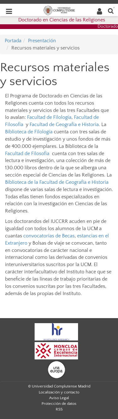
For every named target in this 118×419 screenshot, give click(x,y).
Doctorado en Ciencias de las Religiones (61, 20)
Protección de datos (59, 403)
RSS (59, 409)
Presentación (42, 41)
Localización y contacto (59, 392)
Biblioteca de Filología (29, 132)
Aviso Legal (59, 398)
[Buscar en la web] (111, 10)
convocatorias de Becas (49, 236)
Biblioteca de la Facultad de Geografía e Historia (57, 182)
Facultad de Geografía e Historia (64, 124)
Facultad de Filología (49, 117)
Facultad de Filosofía (27, 153)
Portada (13, 41)
